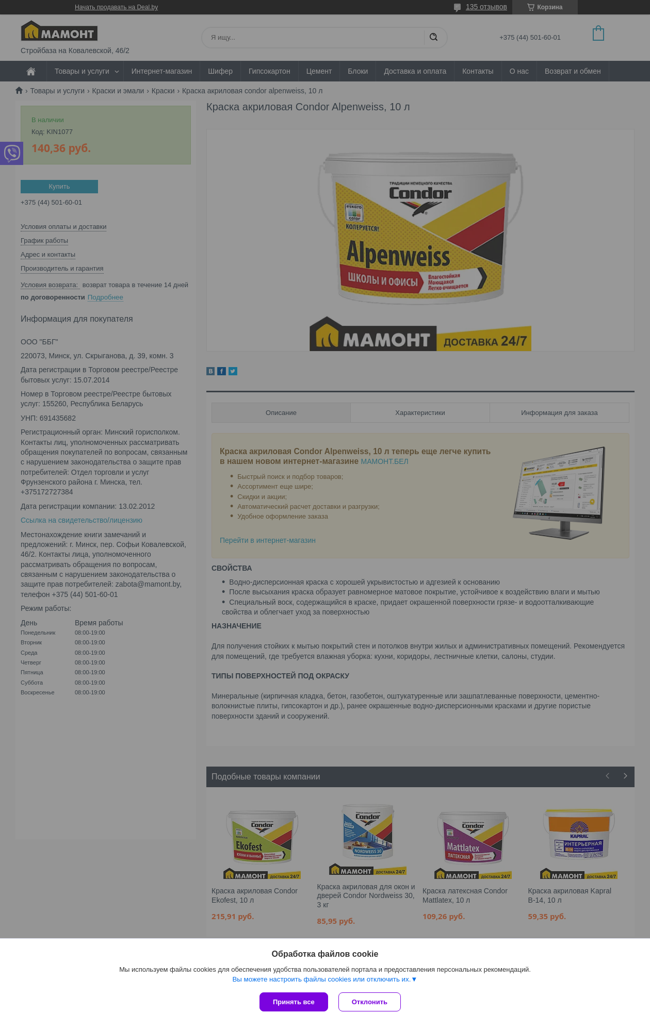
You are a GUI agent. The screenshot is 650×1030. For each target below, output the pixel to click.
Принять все (294, 1002)
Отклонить (369, 1002)
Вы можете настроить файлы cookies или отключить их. (321, 979)
